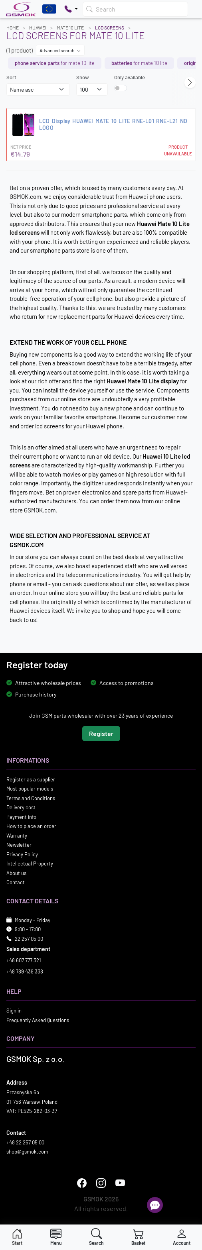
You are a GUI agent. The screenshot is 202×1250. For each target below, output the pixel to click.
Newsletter (19, 845)
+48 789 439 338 (24, 971)
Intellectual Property (29, 863)
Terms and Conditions (30, 798)
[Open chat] (155, 1205)
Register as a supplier (30, 779)
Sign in (14, 1010)
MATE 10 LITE (71, 27)
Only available (129, 77)
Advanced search (60, 50)
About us (16, 873)
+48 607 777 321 (23, 960)
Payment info (21, 817)
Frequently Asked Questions (37, 1020)
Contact (15, 882)
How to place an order (31, 826)
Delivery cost (21, 807)
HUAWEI (37, 27)
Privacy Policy (22, 854)
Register (101, 733)
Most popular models (29, 788)
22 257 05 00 (29, 939)
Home (12, 27)
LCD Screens (109, 27)
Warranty (16, 835)
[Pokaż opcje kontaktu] (71, 9)
